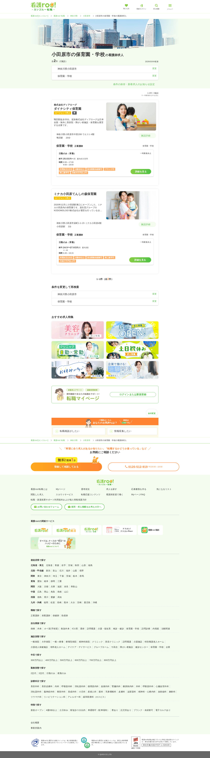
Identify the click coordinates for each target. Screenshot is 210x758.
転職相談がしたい (69, 431)
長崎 (59, 602)
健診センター (141, 647)
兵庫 (53, 586)
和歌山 (74, 586)
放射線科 (162, 691)
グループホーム (101, 647)
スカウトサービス (64, 494)
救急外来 (65, 628)
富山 (55, 570)
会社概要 (35, 722)
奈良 (66, 586)
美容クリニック (112, 642)
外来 (39, 628)
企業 (168, 647)
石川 (61, 570)
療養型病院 (71, 642)
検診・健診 (118, 628)
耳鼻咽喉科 (110, 691)
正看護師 (35, 615)
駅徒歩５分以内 (77, 710)
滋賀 (59, 586)
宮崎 (79, 602)
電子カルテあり (162, 710)
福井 (68, 570)
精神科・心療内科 (147, 691)
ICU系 (75, 628)
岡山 (46, 592)
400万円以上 (51, 660)
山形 (84, 565)
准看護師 (46, 615)
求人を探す (111, 489)
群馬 (82, 576)
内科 (57, 686)
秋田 (77, 565)
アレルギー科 (74, 697)
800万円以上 (110, 660)
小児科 (82, 691)
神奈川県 (74, 16)
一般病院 (35, 642)
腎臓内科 (116, 686)
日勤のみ (50, 673)
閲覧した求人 (37, 494)
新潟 (48, 570)
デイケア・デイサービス (79, 647)
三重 (59, 581)
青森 (57, 565)
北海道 (49, 565)
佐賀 (52, 602)
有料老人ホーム (57, 647)
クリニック (97, 642)
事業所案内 (36, 728)
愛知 (39, 581)
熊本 (66, 602)
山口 (66, 592)
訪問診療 (146, 628)
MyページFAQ (138, 494)
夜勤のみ (61, 673)
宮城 (70, 565)
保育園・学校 (132, 628)
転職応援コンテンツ (90, 494)
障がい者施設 (126, 647)
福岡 (46, 602)
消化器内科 (80, 686)
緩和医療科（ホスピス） (95, 697)
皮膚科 (122, 691)
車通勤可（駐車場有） (98, 710)
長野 (81, 570)
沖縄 (95, 602)
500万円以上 (66, 660)
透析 (82, 628)
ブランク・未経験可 (143, 710)
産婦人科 (92, 691)
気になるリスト (164, 489)
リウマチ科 (36, 697)
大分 (73, 602)
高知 (59, 597)
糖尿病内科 (128, 686)
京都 (46, 586)
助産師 (64, 615)
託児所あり (126, 710)
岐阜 (46, 581)
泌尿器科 (131, 691)
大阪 (39, 586)
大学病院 (46, 642)
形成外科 (72, 691)
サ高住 (114, 647)
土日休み (63, 710)
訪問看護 (91, 628)
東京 (39, 576)
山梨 (75, 570)
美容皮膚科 (47, 686)
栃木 (75, 576)
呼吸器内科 (66, 686)
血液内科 (105, 686)
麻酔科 (172, 691)
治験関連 (165, 628)
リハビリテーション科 (54, 697)
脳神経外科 (49, 691)
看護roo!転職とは (39, 489)
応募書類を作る (138, 489)
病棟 (33, 628)
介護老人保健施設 (39, 647)
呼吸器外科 (148, 686)
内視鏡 (156, 628)
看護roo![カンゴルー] (39, 16)
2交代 (33, 673)
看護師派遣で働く (114, 494)
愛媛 (53, 597)
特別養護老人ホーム (154, 642)
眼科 (101, 691)
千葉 (62, 576)
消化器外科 (36, 691)
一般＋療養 (58, 642)
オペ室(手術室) (51, 628)
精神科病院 (84, 642)
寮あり (115, 710)
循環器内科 (93, 686)
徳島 (39, 597)
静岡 (53, 581)
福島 (90, 565)
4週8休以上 (51, 710)
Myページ (60, 489)
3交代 (41, 673)
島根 (59, 592)
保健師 (56, 615)
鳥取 (53, 592)
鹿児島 (87, 602)
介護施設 (138, 642)
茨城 (68, 576)
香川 (46, 597)
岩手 (63, 565)
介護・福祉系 (104, 628)
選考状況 (85, 489)
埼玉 (55, 576)
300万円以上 (37, 660)
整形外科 (61, 691)
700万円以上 (95, 660)
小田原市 (86, 16)
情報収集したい (122, 431)
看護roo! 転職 (59, 16)
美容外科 (35, 686)
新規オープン (37, 710)
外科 (138, 686)
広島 (39, 592)
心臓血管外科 (162, 686)
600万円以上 (81, 660)
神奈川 (47, 576)
